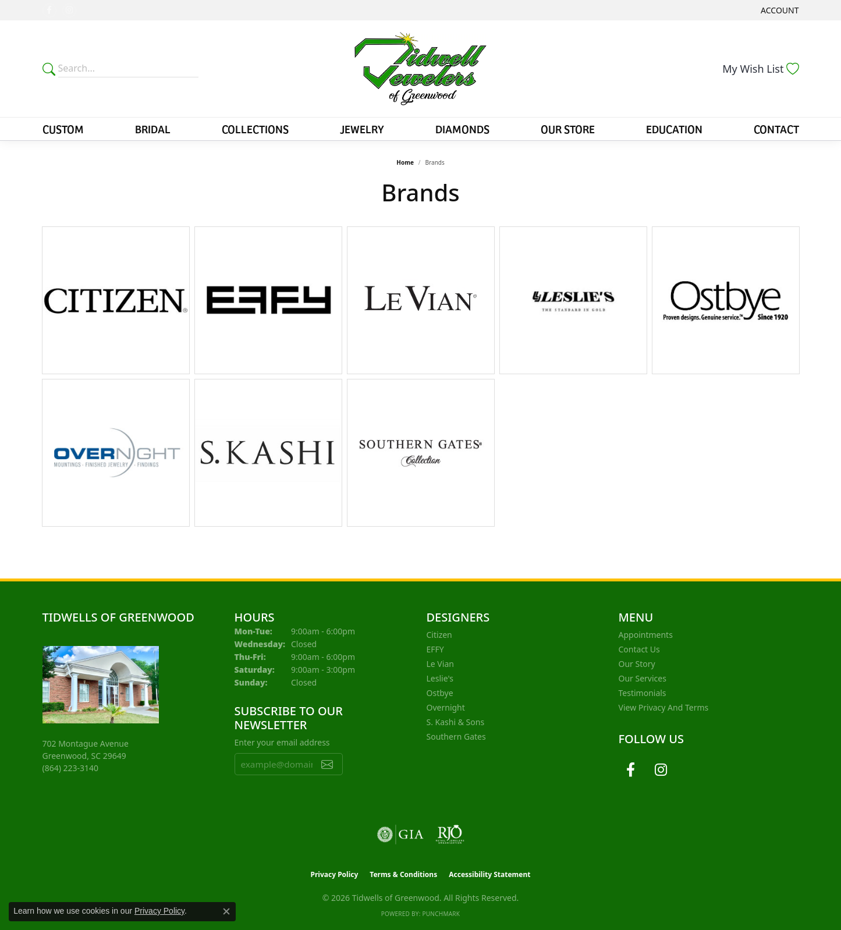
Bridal (153, 128)
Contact (776, 128)
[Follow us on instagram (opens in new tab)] (69, 10)
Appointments (646, 634)
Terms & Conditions (403, 874)
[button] (778, 10)
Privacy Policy (335, 874)
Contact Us (639, 649)
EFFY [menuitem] (435, 649)
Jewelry (362, 128)
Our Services (642, 678)
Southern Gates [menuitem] (456, 736)
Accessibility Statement (489, 874)
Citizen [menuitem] (439, 634)
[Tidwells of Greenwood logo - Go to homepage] (420, 68)
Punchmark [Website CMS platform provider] (441, 914)
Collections (255, 128)
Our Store (568, 128)
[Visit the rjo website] (449, 834)
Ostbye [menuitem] (440, 692)
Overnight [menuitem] (446, 707)
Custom (63, 128)
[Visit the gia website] (400, 834)
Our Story (637, 663)
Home (405, 162)
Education (674, 128)
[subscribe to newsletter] (327, 764)
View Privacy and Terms (664, 707)
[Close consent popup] (226, 911)
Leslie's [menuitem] (440, 678)
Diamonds (462, 128)
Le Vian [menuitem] (440, 663)
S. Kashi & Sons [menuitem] (456, 721)
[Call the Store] (70, 767)
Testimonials (642, 692)
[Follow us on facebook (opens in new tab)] (49, 10)
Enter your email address (282, 742)
